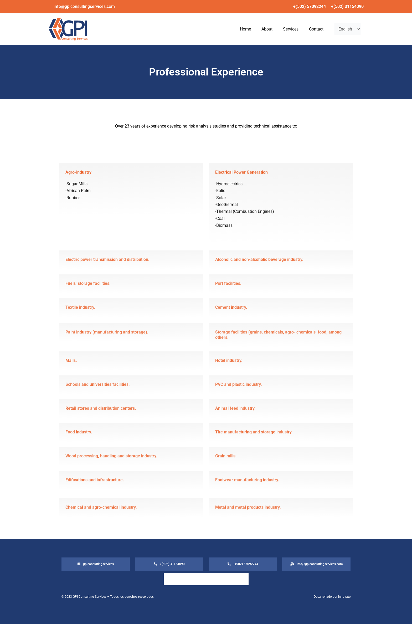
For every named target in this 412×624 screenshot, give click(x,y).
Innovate (344, 596)
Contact (313, 29)
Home (227, 29)
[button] (84, 6)
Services (283, 29)
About (253, 29)
